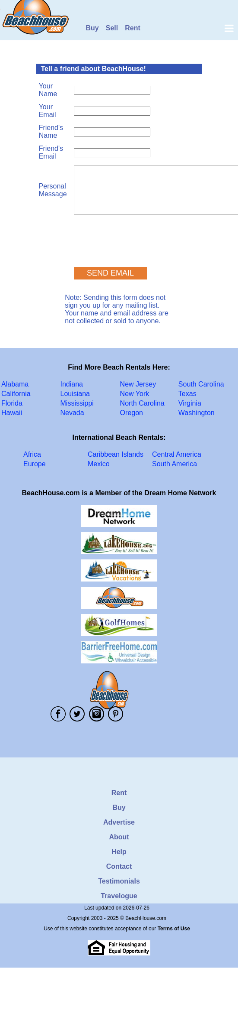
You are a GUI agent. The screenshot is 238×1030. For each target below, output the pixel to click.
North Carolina (142, 403)
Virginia (189, 403)
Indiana (71, 384)
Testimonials (119, 881)
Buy (92, 28)
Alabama (15, 384)
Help (119, 851)
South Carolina (201, 384)
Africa (32, 454)
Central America (176, 454)
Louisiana (75, 393)
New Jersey (138, 384)
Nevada (72, 412)
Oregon (131, 412)
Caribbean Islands (115, 454)
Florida (11, 403)
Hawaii (11, 412)
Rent (132, 28)
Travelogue (119, 896)
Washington (196, 412)
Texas (187, 393)
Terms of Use (174, 929)
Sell (112, 28)
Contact (119, 866)
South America (174, 464)
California (16, 393)
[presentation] (139, 237)
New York (134, 393)
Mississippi (77, 403)
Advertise (119, 822)
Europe (34, 464)
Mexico (99, 464)
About (119, 837)
